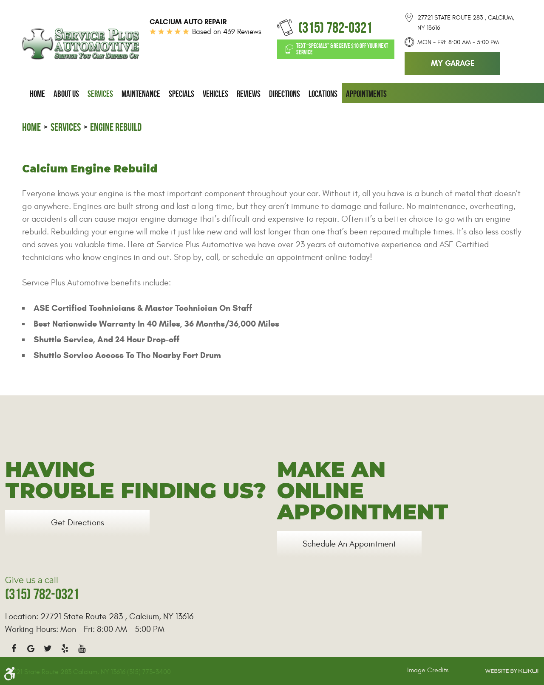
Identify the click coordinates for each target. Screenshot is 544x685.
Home (37, 94)
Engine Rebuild (116, 127)
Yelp (64, 648)
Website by (511, 671)
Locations (323, 94)
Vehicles (215, 94)
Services (100, 94)
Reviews (249, 94)
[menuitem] (37, 94)
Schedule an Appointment (349, 544)
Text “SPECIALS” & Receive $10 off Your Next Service (342, 49)
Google (30, 648)
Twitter (47, 648)
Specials (181, 94)
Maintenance (141, 94)
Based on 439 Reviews (226, 32)
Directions (284, 94)
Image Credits (427, 670)
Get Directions (77, 522)
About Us (66, 94)
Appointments (366, 94)
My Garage (452, 63)
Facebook (13, 648)
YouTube (81, 648)
